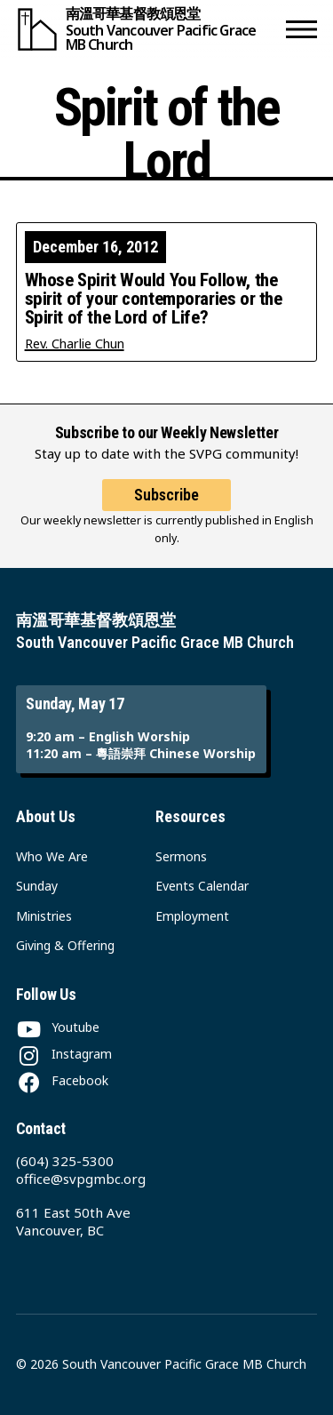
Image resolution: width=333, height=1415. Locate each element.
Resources (190, 816)
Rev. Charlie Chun (74, 343)
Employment (192, 915)
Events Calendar (202, 885)
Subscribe (166, 494)
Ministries (44, 915)
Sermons (181, 856)
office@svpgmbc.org (81, 1178)
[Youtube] (57, 1027)
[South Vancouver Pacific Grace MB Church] (147, 29)
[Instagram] (64, 1053)
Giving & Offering (65, 945)
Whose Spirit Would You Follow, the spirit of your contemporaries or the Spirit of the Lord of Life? (153, 299)
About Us (45, 816)
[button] (301, 29)
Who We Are (52, 856)
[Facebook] (62, 1080)
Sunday (37, 885)
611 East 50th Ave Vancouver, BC (73, 1221)
